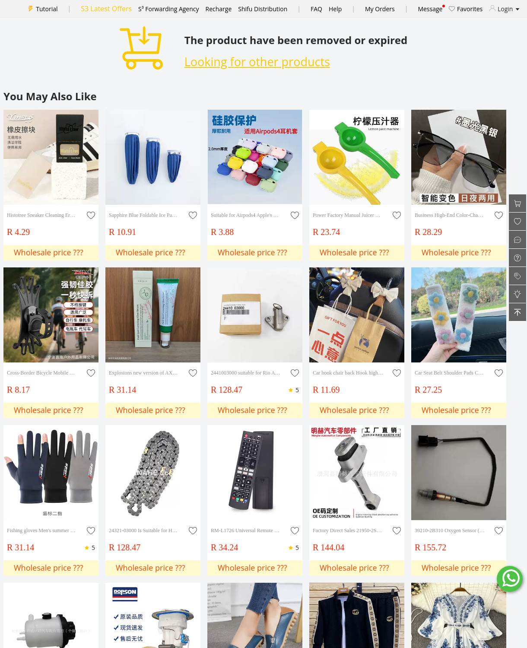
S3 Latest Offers (106, 8)
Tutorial (46, 9)
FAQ (316, 9)
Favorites (466, 9)
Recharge (219, 9)
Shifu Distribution (262, 9)
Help (335, 9)
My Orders (380, 9)
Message (430, 9)
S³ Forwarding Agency (168, 9)
